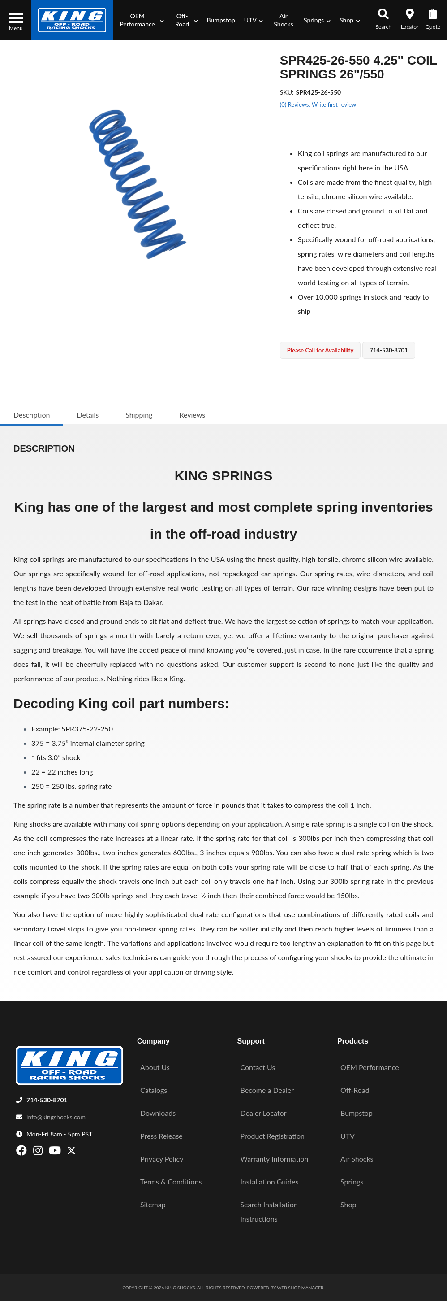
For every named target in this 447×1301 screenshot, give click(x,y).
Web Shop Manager (300, 1287)
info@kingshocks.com (56, 1117)
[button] (140, 20)
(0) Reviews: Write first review (318, 104)
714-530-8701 (47, 1100)
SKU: (287, 92)
